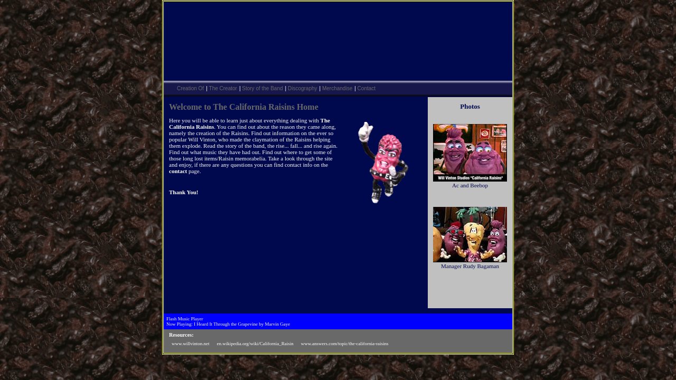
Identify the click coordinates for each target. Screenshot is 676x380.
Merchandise (337, 88)
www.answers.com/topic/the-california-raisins (345, 343)
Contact (366, 88)
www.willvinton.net (190, 343)
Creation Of (190, 88)
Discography (302, 88)
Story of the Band (262, 88)
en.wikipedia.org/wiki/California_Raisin (255, 343)
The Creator (223, 88)
